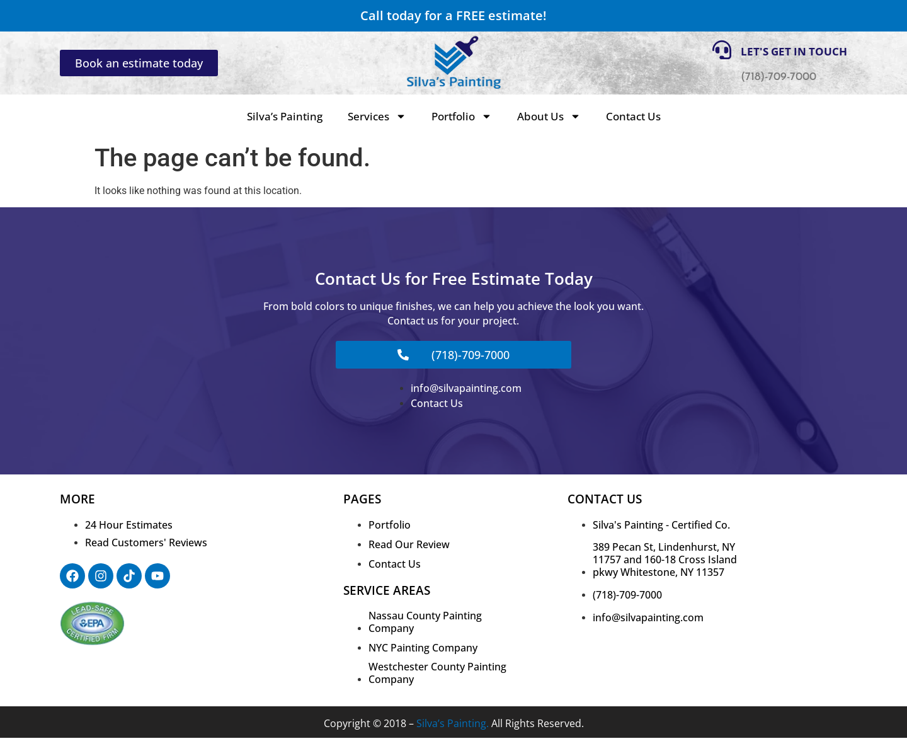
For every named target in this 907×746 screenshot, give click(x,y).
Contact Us (633, 116)
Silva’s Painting (284, 116)
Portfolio (461, 116)
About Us (549, 116)
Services (377, 116)
